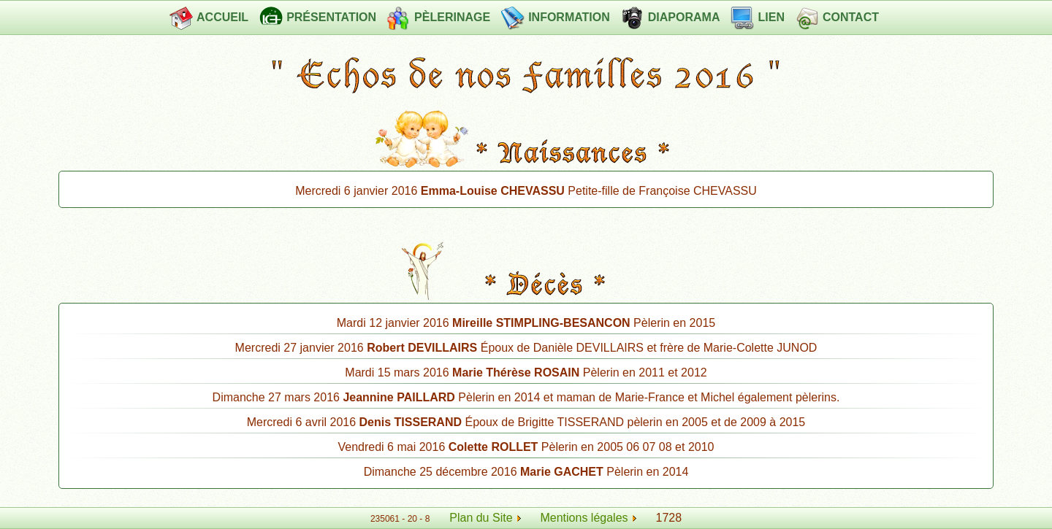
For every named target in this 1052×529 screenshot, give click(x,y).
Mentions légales (588, 517)
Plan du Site (480, 517)
